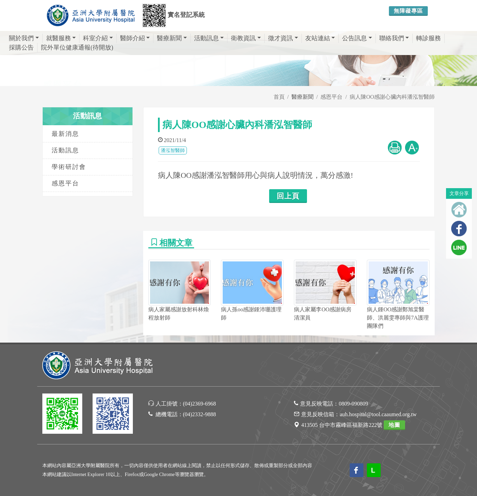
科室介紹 (98, 38)
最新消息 (65, 133)
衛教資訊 (246, 38)
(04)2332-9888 (199, 414)
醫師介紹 (135, 38)
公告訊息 (357, 38)
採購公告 (21, 47)
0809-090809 (353, 404)
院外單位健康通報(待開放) (77, 47)
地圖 (394, 425)
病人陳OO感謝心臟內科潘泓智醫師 (392, 97)
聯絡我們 (394, 38)
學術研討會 (69, 166)
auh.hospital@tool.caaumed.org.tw (378, 414)
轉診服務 (428, 38)
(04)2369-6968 (199, 404)
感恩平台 (331, 97)
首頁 (279, 97)
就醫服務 (61, 38)
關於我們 (24, 38)
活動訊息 (209, 38)
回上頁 (288, 196)
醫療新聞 (172, 38)
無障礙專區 (408, 11)
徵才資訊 (283, 38)
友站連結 (320, 38)
